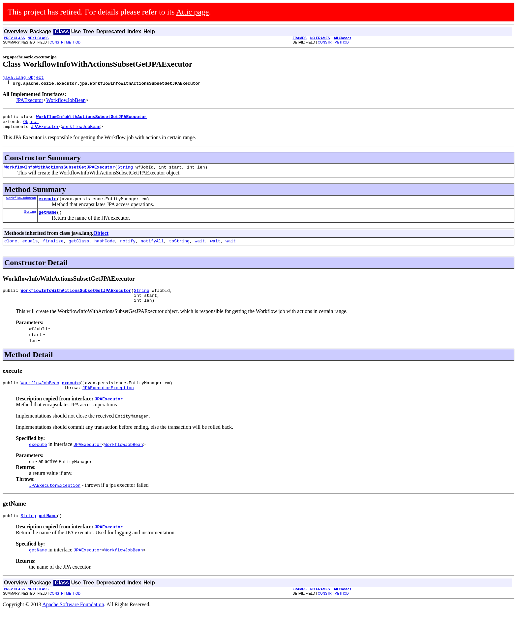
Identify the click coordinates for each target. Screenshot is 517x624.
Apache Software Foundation (73, 618)
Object (31, 124)
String (125, 172)
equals (30, 249)
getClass (79, 249)
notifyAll (152, 249)
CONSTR (56, 42)
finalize (53, 249)
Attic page (192, 12)
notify (128, 249)
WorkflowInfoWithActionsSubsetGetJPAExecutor (59, 172)
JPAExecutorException (108, 400)
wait (200, 249)
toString (179, 249)
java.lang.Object (23, 78)
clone (10, 249)
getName (48, 219)
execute (48, 204)
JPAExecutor (29, 101)
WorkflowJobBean (66, 101)
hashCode (104, 249)
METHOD (73, 42)
